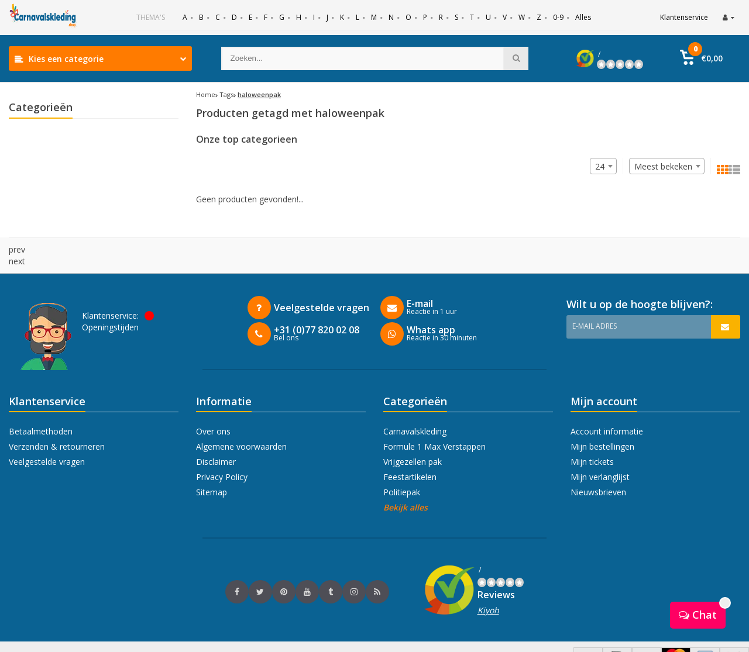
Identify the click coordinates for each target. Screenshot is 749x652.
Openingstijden (110, 303)
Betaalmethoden (41, 407)
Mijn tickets (592, 438)
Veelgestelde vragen (47, 438)
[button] (701, 58)
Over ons (213, 407)
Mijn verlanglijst (600, 453)
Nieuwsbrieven (598, 468)
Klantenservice (684, 17)
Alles (583, 17)
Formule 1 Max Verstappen (434, 423)
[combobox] (667, 166)
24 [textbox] (599, 166)
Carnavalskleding (414, 407)
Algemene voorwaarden (241, 423)
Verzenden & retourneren (57, 423)
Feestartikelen (410, 453)
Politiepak (401, 468)
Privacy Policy (222, 453)
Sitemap (211, 468)
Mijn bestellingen (602, 423)
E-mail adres (594, 303)
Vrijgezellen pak (412, 438)
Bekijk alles (405, 483)
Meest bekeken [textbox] (663, 166)
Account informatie (607, 407)
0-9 (558, 17)
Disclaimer (216, 438)
